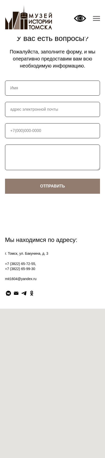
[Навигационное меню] (96, 18)
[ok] (32, 293)
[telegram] (24, 293)
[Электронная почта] (16, 293)
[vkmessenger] (8, 293)
